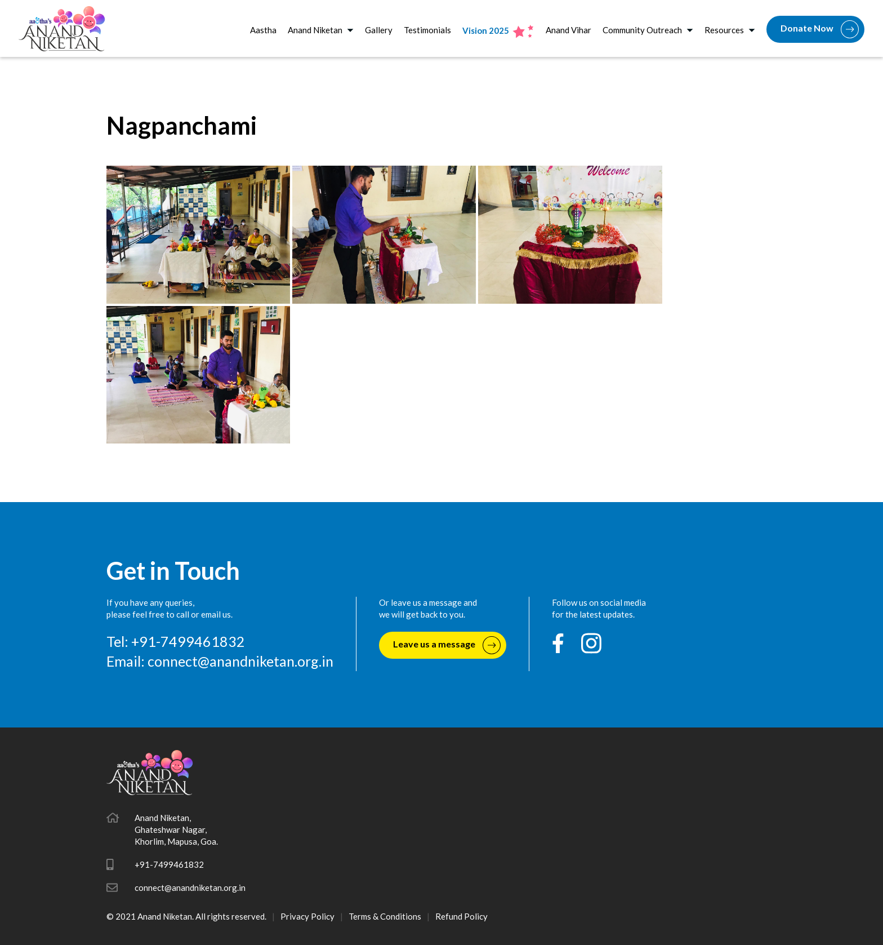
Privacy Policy (307, 916)
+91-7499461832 (169, 864)
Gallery (379, 30)
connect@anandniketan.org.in (240, 661)
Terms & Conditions (385, 916)
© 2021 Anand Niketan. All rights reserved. (186, 916)
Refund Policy (461, 916)
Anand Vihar (568, 30)
